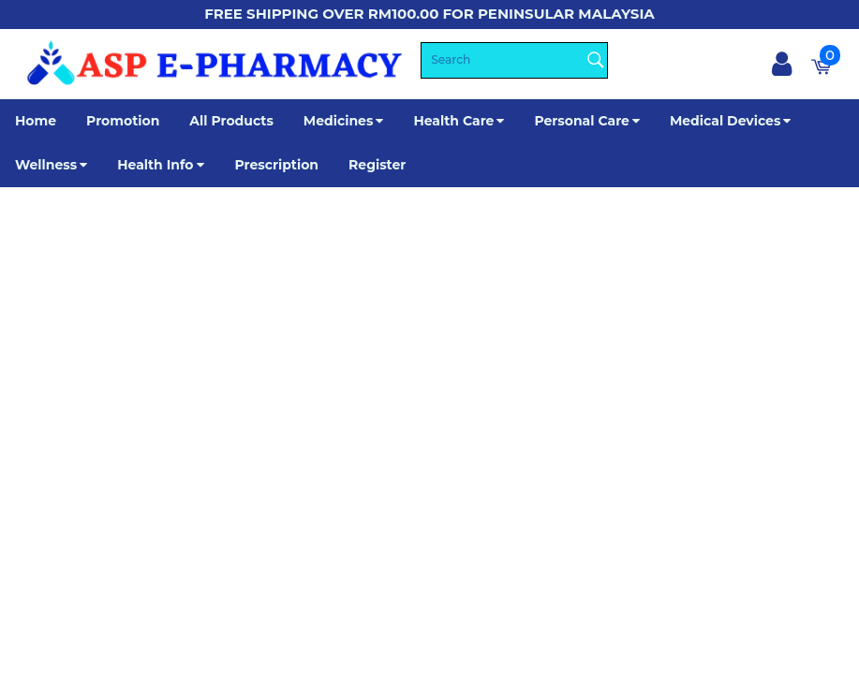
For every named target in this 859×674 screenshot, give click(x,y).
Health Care (453, 120)
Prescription (276, 164)
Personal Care (581, 120)
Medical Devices (725, 120)
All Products (231, 120)
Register (377, 164)
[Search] (514, 60)
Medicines (339, 120)
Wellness (46, 164)
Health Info (160, 164)
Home (35, 120)
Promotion (122, 120)
